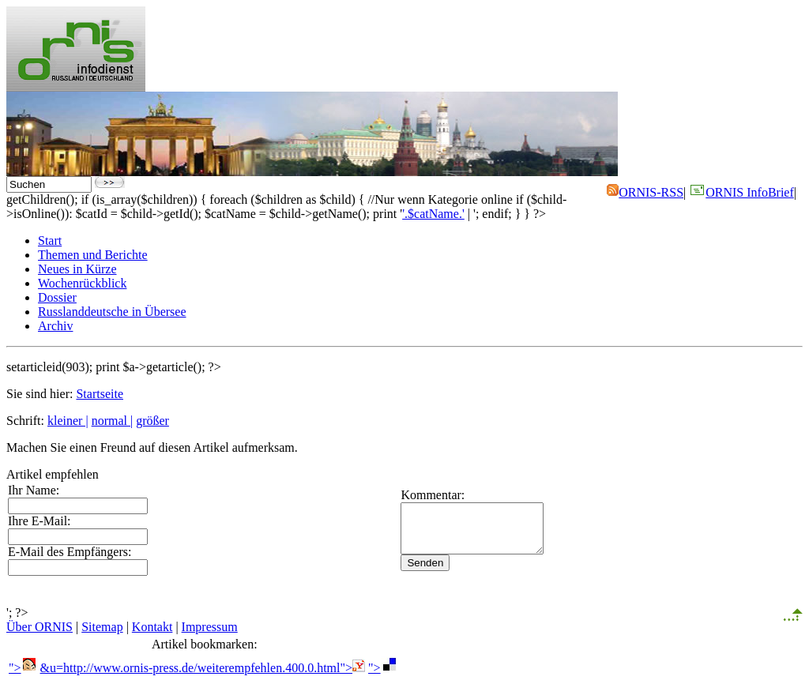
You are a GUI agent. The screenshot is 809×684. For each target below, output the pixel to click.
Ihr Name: (33, 490)
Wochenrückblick (82, 283)
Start (50, 240)
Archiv (55, 326)
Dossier (57, 297)
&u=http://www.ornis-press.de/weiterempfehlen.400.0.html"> (202, 668)
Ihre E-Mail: (39, 521)
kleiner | (67, 420)
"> (23, 668)
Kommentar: (412, 490)
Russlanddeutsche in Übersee (112, 311)
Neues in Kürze (77, 269)
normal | (113, 420)
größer (152, 420)
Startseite (99, 393)
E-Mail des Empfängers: (69, 551)
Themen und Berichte (93, 254)
